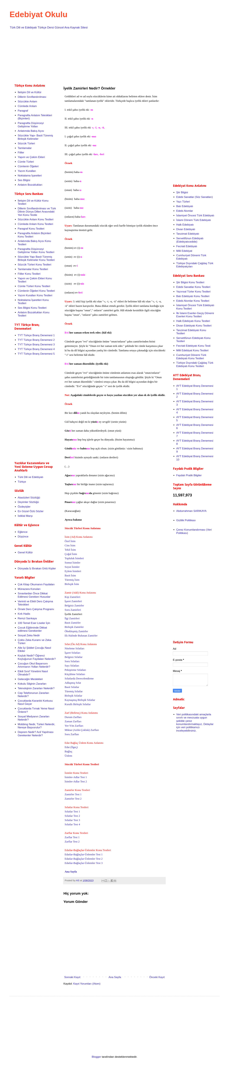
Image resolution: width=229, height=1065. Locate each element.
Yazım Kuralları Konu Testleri (35, 295)
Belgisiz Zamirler (74, 605)
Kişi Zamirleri (72, 596)
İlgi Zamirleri (72, 618)
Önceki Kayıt (157, 977)
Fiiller (21, 152)
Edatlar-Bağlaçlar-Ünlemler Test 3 (84, 863)
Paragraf (23, 110)
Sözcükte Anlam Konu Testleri (35, 219)
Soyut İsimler (72, 566)
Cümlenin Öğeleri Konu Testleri (36, 290)
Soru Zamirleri (73, 609)
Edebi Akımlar (184, 210)
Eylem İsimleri (73, 571)
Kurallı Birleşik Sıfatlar (78, 704)
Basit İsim (70, 575)
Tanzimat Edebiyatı (187, 233)
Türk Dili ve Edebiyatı (30, 477)
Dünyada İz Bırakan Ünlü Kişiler (37, 568)
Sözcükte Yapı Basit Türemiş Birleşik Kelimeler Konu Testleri (36, 258)
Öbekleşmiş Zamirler (77, 631)
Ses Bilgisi (24, 180)
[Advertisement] (109, 56)
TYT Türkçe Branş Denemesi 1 (36, 335)
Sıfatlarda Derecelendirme (79, 678)
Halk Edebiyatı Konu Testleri (193, 321)
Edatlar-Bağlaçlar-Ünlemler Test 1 (84, 854)
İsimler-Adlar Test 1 (76, 777)
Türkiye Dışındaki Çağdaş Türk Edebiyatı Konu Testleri (194, 364)
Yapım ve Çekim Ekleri (31, 157)
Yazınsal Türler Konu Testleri (193, 291)
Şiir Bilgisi (182, 192)
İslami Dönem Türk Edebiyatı (193, 220)
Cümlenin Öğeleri (28, 166)
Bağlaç (68, 751)
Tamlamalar (25, 148)
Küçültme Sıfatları (75, 674)
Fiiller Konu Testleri (29, 273)
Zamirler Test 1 (73, 794)
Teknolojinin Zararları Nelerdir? (36, 688)
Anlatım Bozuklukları (30, 184)
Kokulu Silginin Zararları (32, 683)
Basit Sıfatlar (72, 687)
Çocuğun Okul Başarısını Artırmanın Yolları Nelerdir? (34, 665)
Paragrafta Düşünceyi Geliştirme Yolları (31, 125)
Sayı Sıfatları (72, 665)
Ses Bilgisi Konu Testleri (32, 307)
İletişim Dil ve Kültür (29, 92)
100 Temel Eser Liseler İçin (34, 623)
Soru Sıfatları (72, 661)
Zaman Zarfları (73, 721)
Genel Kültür (25, 552)
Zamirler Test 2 (73, 798)
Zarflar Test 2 (72, 841)
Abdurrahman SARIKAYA (191, 510)
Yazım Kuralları (27, 170)
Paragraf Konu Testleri (31, 228)
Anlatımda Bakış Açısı (31, 130)
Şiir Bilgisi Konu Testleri (190, 282)
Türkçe (22, 481)
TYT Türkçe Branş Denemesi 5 (36, 353)
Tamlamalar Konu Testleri (33, 269)
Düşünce (23, 536)
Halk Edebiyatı (185, 224)
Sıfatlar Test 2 (72, 815)
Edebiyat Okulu (38, 14)
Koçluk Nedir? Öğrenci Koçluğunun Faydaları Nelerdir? (37, 657)
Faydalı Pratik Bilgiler (189, 475)
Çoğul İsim (71, 554)
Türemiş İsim (72, 579)
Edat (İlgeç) (71, 747)
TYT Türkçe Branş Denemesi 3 (36, 344)
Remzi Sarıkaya (27, 618)
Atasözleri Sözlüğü (29, 497)
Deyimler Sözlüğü (28, 502)
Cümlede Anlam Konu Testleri (35, 224)
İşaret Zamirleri (73, 601)
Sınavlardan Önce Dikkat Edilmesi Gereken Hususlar (34, 595)
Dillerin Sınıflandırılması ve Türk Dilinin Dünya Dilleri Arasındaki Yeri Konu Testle (37, 211)
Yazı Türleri (183, 201)
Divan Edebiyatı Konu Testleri (194, 325)
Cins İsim (70, 545)
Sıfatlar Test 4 (72, 824)
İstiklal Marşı (25, 515)
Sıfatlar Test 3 (72, 820)
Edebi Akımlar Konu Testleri (192, 300)
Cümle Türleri (26, 161)
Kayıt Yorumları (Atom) (86, 983)
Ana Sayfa (71, 871)
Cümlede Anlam (27, 106)
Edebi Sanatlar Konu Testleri (193, 287)
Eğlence (22, 531)
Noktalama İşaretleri (30, 175)
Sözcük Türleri (26, 143)
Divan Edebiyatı (185, 229)
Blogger (96, 1056)
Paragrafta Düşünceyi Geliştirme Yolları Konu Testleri (36, 250)
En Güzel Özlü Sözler (31, 511)
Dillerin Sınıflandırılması (32, 96)
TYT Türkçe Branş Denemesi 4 (36, 349)
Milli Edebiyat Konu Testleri (192, 350)
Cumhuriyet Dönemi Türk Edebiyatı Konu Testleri (191, 357)
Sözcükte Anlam (27, 101)
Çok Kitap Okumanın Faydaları (36, 584)
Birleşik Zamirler (74, 627)
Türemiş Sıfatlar (74, 691)
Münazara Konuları (29, 589)
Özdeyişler (24, 506)
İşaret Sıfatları (72, 652)
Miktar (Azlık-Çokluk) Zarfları (82, 730)
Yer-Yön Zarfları (74, 725)
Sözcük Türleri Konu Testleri (34, 264)
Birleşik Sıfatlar (73, 695)
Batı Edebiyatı (184, 206)
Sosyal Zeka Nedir (29, 635)
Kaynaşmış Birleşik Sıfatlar (80, 699)
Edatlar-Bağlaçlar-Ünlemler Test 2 (84, 858)
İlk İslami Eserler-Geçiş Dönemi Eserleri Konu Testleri (195, 315)
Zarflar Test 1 (72, 837)
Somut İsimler (72, 562)
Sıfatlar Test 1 (72, 811)
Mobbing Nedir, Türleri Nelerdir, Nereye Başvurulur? (36, 726)
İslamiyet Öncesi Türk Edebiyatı (195, 215)
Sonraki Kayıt (72, 977)
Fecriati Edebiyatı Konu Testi (193, 345)
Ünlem (68, 755)
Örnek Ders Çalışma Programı (36, 609)
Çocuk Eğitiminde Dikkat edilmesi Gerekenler (32, 629)
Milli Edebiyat (184, 250)
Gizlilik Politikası (186, 520)
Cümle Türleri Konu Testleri (34, 286)
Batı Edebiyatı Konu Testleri (192, 296)
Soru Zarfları (72, 734)
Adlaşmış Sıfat (73, 682)
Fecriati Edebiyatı (186, 246)
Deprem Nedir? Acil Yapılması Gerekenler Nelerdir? (35, 734)
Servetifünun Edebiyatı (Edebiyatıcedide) (189, 240)
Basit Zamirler (73, 622)
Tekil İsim (70, 549)
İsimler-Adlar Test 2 (76, 781)
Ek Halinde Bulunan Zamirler (81, 635)
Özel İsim (70, 541)
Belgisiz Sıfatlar (74, 657)
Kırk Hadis (24, 613)
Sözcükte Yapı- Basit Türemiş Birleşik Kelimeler (35, 137)
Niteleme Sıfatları (74, 648)
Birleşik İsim (72, 584)
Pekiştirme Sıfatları (75, 669)
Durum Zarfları (73, 717)
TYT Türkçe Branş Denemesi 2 (36, 339)
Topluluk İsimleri (74, 558)
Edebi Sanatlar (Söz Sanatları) (194, 197)
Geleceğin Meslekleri (30, 679)
